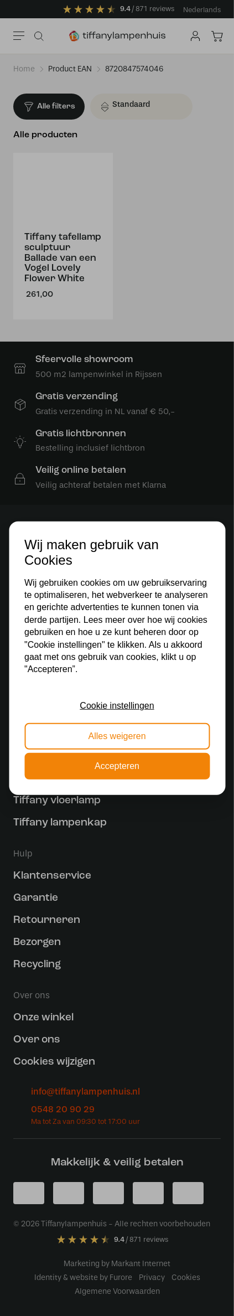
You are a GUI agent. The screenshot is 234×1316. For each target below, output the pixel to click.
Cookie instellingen (117, 705)
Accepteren (117, 766)
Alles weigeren (116, 735)
